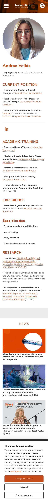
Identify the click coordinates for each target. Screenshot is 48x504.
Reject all (24, 487)
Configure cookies (24, 495)
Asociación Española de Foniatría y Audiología (20, 298)
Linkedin (6, 129)
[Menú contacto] (42, 5)
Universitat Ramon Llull (14, 179)
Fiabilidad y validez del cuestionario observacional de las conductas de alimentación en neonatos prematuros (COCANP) (23, 262)
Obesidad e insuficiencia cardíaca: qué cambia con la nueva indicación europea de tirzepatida (23, 357)
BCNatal (7, 116)
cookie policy (15, 471)
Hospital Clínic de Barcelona (27, 93)
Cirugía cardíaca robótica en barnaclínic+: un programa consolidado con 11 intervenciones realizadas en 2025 (24, 392)
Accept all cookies (24, 478)
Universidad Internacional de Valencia (23, 160)
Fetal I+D (7, 113)
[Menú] (6, 6)
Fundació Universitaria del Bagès (19, 170)
